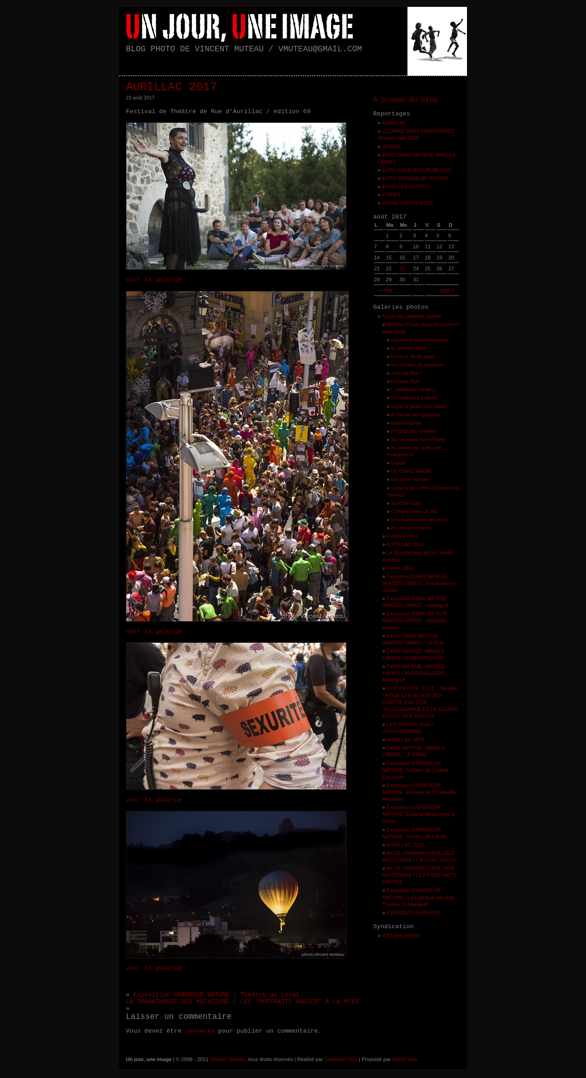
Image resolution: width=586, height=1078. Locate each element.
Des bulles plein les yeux (419, 519)
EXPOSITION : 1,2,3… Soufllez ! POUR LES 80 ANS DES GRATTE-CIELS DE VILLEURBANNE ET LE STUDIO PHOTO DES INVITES (420, 701)
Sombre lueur (406, 503)
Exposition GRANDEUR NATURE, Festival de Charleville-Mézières (420, 792)
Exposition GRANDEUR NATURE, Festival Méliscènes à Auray (418, 814)
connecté (200, 1031)
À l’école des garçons (415, 414)
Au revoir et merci (411, 528)
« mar (386, 290)
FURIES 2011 (402, 536)
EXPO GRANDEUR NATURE (415, 178)
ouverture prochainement (419, 340)
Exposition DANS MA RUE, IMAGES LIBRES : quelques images (415, 620)
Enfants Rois (405, 381)
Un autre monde (409, 479)
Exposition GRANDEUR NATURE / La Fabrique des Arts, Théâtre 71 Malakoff (419, 897)
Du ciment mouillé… (414, 471)
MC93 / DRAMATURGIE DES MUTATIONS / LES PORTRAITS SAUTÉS (419, 875)
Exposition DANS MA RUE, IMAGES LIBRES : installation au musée (419, 583)
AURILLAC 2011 (405, 544)
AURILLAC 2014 (405, 739)
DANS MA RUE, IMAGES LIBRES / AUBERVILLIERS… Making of (416, 673)
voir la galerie (153, 279)
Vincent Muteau (227, 1059)
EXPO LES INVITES (405, 186)
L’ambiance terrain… (414, 389)
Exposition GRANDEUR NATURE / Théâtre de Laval (216, 994)
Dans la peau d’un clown (419, 406)
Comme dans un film (414, 511)
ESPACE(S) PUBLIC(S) (413, 912)
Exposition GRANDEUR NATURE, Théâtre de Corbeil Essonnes (415, 770)
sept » (447, 290)
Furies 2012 (399, 568)
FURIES (391, 194)
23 (402, 268)
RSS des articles (401, 935)
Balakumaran (406, 423)
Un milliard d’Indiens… (416, 397)
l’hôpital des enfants (413, 431)
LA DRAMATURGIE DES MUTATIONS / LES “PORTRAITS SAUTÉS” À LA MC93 (242, 1001)
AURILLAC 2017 (171, 87)
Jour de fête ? (406, 373)
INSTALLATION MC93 (407, 203)
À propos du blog (405, 100)
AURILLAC (394, 123)
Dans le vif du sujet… (415, 356)
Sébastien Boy (341, 1059)
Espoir (398, 462)
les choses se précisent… (420, 364)
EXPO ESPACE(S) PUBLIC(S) (416, 170)
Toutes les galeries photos (411, 316)
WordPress (404, 1059)
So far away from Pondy (418, 439)
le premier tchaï (408, 348)
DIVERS (391, 146)
